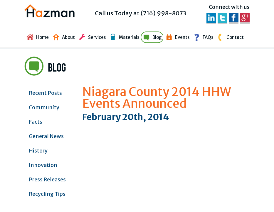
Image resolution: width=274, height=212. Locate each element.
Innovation (43, 165)
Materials (123, 36)
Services (91, 36)
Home (37, 36)
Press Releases (47, 179)
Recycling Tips (47, 194)
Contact (229, 36)
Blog (151, 36)
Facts (35, 121)
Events (176, 36)
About (63, 36)
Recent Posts (45, 93)
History (38, 150)
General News (46, 136)
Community (44, 107)
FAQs (202, 36)
